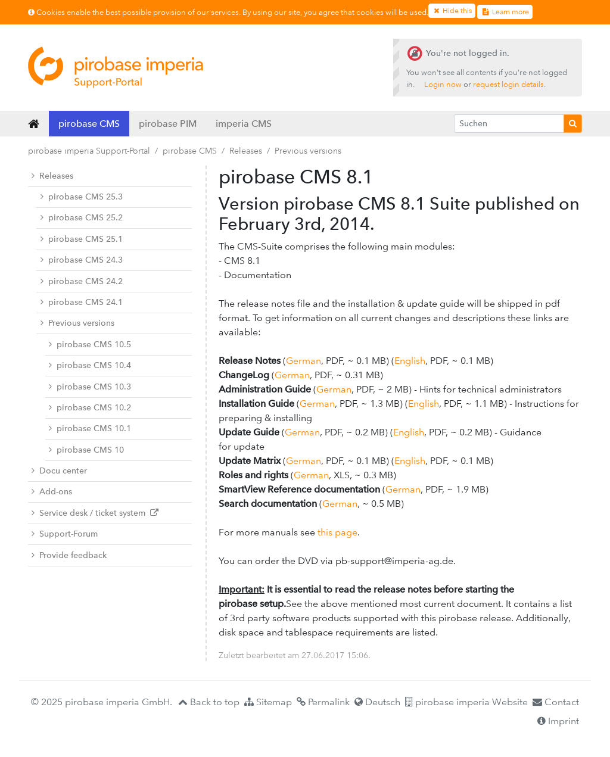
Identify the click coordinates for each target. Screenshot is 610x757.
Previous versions (308, 150)
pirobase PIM (168, 123)
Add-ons (52, 492)
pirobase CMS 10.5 (90, 344)
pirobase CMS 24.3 (82, 260)
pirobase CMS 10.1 (90, 428)
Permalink (323, 702)
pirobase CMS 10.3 (90, 387)
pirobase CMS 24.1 (82, 302)
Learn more (504, 12)
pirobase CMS (89, 123)
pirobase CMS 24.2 (82, 281)
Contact (556, 702)
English (409, 360)
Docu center (59, 471)
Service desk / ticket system (95, 513)
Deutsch (377, 702)
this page (337, 532)
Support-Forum (65, 534)
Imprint (558, 721)
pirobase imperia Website (466, 702)
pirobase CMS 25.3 (82, 197)
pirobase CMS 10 (86, 450)
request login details (508, 84)
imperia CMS (244, 123)
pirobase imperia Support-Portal (89, 150)
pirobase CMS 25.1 (82, 239)
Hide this (452, 11)
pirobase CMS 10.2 (90, 408)
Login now (443, 84)
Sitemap (268, 702)
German (303, 360)
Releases (245, 150)
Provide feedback (69, 555)
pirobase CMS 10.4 (90, 365)
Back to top (208, 702)
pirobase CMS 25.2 (82, 218)
